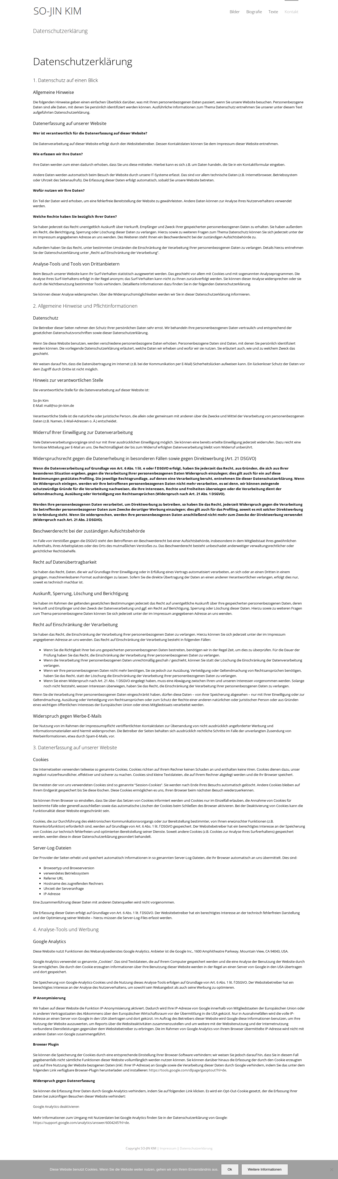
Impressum (168, 1148)
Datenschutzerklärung (196, 1148)
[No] (331, 1169)
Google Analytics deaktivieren (56, 1106)
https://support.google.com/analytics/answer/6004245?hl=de (81, 1122)
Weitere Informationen (265, 1169)
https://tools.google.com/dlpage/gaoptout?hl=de (187, 1070)
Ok (230, 1169)
